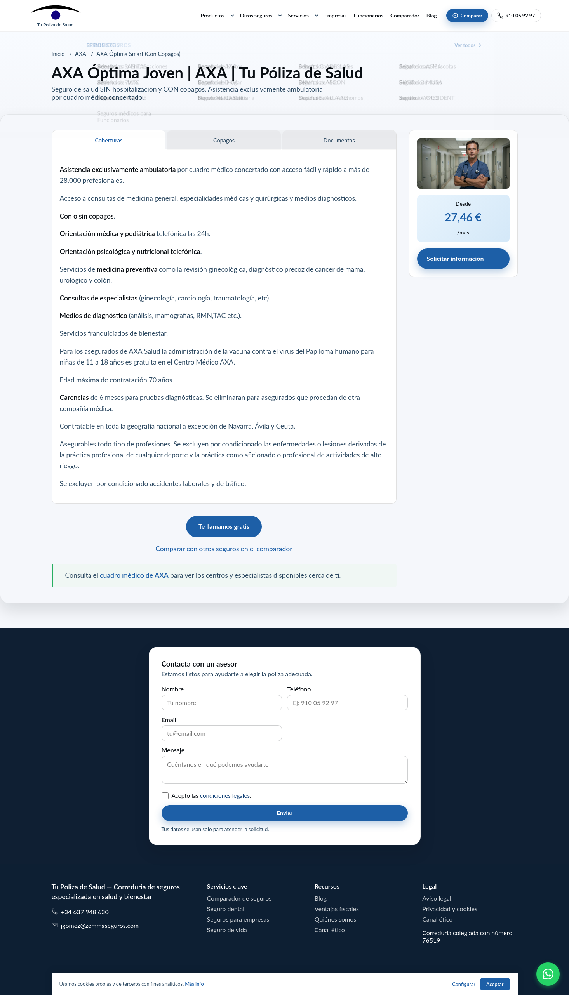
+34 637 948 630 (80, 911)
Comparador (404, 15)
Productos (212, 15)
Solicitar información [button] (455, 258)
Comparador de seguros (239, 898)
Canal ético (330, 930)
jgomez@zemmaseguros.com (95, 925)
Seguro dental (226, 909)
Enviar (284, 813)
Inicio (58, 54)
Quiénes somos (335, 919)
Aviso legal (436, 898)
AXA (80, 54)
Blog (431, 15)
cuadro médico (211, 169)
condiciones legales (225, 796)
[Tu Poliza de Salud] (55, 16)
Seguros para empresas (238, 919)
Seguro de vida (227, 930)
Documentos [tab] (339, 140)
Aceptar (494, 984)
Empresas (335, 15)
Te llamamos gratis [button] (223, 526)
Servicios (298, 15)
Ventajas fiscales (337, 909)
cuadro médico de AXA (134, 575)
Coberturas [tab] (108, 140)
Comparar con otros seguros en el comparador (223, 548)
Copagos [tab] (224, 140)
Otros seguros (256, 15)
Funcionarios (368, 15)
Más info (194, 983)
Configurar (463, 984)
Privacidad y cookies (449, 909)
